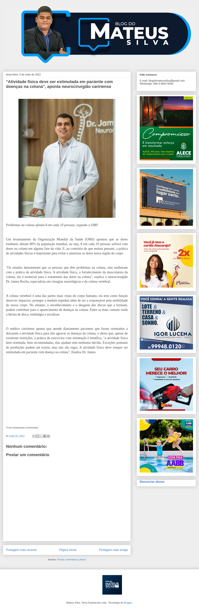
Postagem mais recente (21, 549)
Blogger (128, 602)
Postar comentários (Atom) (71, 559)
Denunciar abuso (152, 481)
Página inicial (67, 549)
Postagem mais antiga (113, 549)
